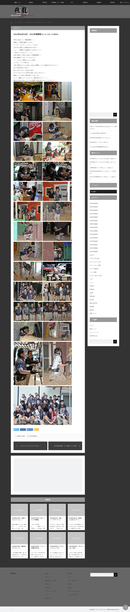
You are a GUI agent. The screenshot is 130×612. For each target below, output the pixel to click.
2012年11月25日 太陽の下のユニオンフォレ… (19, 518)
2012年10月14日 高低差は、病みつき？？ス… (75, 518)
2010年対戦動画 (94, 231)
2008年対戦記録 (94, 220)
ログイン (92, 325)
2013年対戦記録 (94, 244)
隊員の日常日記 (93, 303)
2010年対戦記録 (94, 234)
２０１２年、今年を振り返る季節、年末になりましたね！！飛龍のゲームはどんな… (38, 555)
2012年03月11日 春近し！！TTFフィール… (55, 518)
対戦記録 (112, 2)
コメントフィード (94, 332)
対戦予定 (45, 2)
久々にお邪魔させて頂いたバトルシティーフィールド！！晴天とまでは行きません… (57, 554)
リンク (91, 282)
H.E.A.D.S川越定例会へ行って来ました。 (100, 176)
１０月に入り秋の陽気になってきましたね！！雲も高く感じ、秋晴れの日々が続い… (76, 526)
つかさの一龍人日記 (95, 258)
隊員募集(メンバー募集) (51, 580)
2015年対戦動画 (94, 248)
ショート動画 (93, 272)
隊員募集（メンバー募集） (58, 2)
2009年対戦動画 (94, 224)
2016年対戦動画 (94, 251)
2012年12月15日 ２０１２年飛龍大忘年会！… (38, 547)
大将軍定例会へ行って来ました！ (98, 167)
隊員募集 (92, 306)
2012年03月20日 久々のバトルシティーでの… (57, 547)
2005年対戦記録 (94, 206)
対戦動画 (99, 2)
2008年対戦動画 (94, 217)
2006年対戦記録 (94, 210)
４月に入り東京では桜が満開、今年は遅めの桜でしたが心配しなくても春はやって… (76, 554)
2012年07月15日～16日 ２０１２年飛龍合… (38, 518)
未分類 (91, 292)
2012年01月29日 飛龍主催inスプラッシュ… (19, 547)
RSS (11, 609)
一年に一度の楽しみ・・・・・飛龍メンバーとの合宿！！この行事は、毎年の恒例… (38, 527)
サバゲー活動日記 (94, 268)
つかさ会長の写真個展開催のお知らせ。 (99, 146)
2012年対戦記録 (33, 436)
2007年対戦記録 (94, 213)
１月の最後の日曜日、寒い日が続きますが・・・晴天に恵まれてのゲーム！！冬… (19, 554)
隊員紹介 (31, 2)
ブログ (71, 2)
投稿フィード (93, 329)
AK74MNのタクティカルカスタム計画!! (99, 158)
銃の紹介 (92, 299)
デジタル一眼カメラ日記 (96, 275)
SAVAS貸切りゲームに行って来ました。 (100, 142)
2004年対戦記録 (94, 203)
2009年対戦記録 (94, 227)
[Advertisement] (48, 475)
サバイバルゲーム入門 (95, 262)
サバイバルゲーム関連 (95, 265)
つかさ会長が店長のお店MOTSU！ (98, 133)
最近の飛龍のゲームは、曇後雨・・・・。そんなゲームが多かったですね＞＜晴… (19, 526)
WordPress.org (93, 335)
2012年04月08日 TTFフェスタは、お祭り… (76, 547)
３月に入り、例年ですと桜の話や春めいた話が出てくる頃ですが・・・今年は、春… (57, 526)
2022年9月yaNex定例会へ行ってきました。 (100, 137)
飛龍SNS (85, 2)
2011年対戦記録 (94, 237)
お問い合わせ (48, 598)
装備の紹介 (92, 296)
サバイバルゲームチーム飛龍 (103, 609)
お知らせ (92, 255)
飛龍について (17, 2)
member (23, 436)
